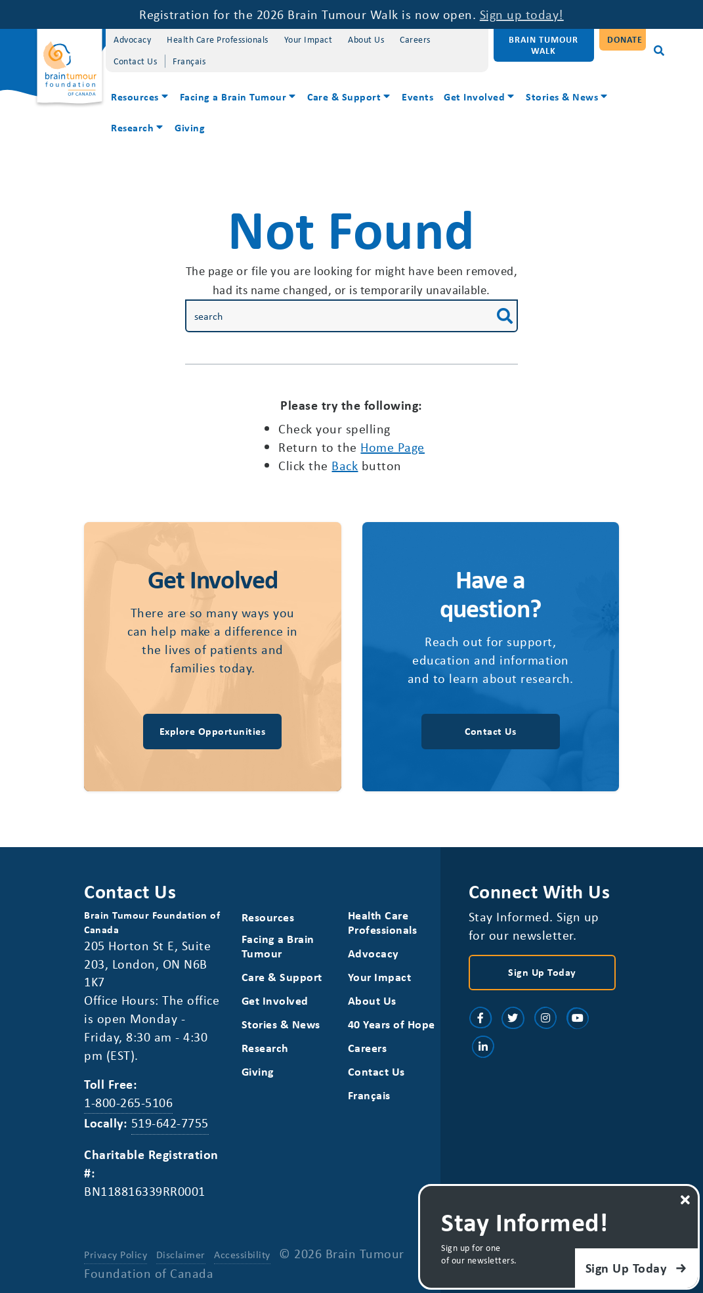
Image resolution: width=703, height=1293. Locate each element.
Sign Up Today (542, 972)
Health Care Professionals (217, 39)
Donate (625, 39)
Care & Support (344, 96)
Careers (415, 39)
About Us (366, 39)
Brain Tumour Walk (543, 44)
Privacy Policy (115, 1254)
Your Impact (308, 39)
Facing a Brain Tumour (233, 96)
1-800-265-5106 (128, 1102)
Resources (135, 96)
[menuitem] (140, 98)
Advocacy (132, 39)
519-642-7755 (170, 1122)
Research (132, 127)
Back (344, 465)
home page (392, 447)
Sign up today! (522, 14)
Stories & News (562, 96)
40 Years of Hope (391, 1024)
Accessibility (242, 1254)
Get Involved (474, 96)
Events (417, 96)
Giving (190, 127)
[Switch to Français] (189, 61)
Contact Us (135, 61)
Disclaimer (180, 1254)
